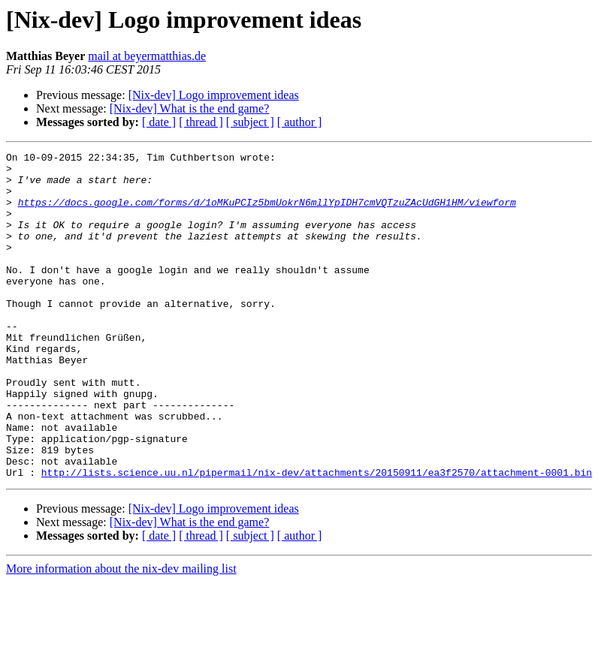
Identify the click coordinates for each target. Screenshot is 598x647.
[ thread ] (201, 122)
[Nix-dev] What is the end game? (190, 108)
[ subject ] (250, 122)
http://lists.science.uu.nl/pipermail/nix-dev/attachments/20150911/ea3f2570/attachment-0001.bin (316, 537)
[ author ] (299, 122)
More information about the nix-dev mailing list (121, 633)
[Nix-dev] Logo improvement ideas (213, 95)
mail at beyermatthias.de (147, 56)
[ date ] (159, 122)
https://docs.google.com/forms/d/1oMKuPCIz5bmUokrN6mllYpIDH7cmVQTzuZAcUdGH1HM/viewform (267, 213)
